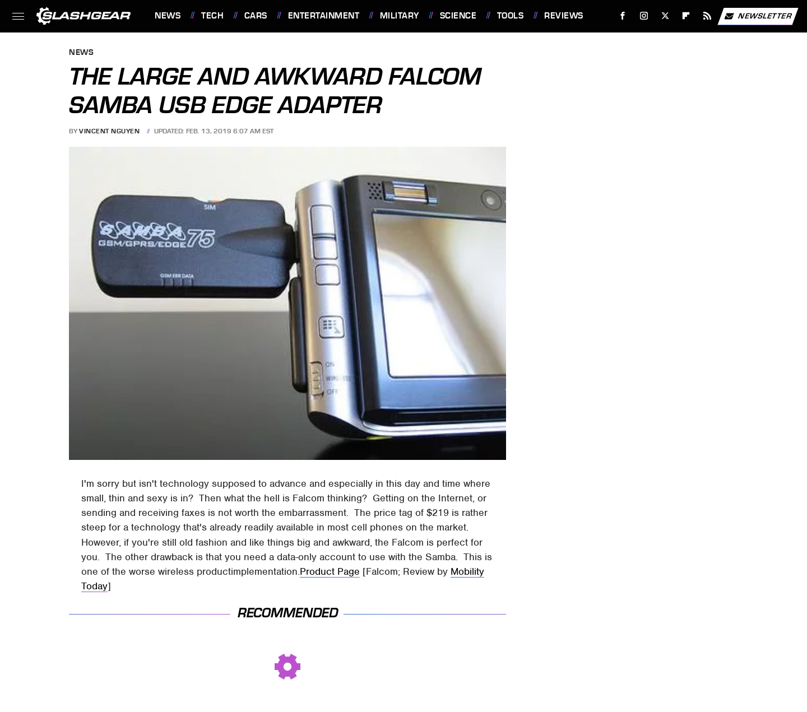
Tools (510, 16)
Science (458, 16)
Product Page (330, 571)
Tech (212, 16)
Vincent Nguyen (109, 131)
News (167, 16)
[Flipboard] (686, 16)
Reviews (563, 16)
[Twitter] (665, 16)
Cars (255, 16)
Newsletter (757, 16)
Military (399, 16)
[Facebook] (623, 16)
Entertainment (324, 16)
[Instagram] (644, 16)
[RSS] (707, 16)
